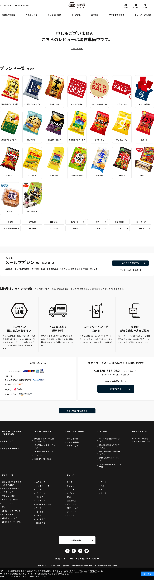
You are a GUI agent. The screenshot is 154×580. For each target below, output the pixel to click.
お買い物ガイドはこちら (77, 411)
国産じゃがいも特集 (75, 431)
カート (145, 7)
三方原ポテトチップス (32, 104)
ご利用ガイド (7, 5)
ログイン (125, 7)
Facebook (74, 551)
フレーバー (71, 475)
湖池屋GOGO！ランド (88, 559)
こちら (145, 342)
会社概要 (66, 566)
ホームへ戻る (77, 48)
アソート (38, 455)
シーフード (32, 228)
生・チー (99, 176)
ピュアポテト (32, 140)
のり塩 (10, 222)
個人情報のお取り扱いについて (106, 566)
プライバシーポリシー (22, 576)
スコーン (144, 140)
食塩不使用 (119, 222)
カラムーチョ (99, 140)
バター (97, 228)
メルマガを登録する (130, 263)
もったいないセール (99, 104)
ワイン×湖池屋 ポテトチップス (109, 452)
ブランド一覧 (7, 475)
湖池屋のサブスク (139, 431)
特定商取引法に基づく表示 (82, 566)
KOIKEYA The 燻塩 (42, 459)
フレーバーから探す (143, 15)
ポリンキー (32, 176)
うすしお (32, 222)
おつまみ (95, 15)
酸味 (97, 222)
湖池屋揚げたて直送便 (9, 104)
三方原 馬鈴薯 (73, 442)
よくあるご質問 (23, 5)
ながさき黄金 (72, 438)
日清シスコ (144, 176)
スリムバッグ (54, 176)
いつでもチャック (77, 176)
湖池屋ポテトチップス (77, 140)
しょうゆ (54, 228)
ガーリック (141, 222)
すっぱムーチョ (122, 140)
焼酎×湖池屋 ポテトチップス (109, 459)
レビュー (136, 7)
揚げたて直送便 (9, 15)
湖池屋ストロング (54, 140)
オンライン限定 (54, 15)
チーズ (75, 228)
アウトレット (122, 104)
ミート (141, 228)
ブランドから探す (116, 15)
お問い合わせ (115, 389)
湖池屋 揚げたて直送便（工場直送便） (11, 432)
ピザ (119, 228)
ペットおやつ (32, 211)
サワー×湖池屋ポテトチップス (110, 465)
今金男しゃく (31, 15)
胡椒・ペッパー (10, 228)
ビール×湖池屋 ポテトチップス (109, 440)
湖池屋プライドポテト (9, 140)
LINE (86, 551)
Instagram (80, 551)
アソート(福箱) (144, 104)
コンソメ (54, 222)
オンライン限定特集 (42, 431)
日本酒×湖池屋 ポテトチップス (109, 446)
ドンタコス (10, 176)
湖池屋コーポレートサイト (65, 559)
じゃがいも (76, 15)
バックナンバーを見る (129, 270)
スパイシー (75, 222)
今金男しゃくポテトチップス (44, 446)
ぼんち (9, 211)
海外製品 (122, 176)
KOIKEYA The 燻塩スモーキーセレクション (142, 440)
